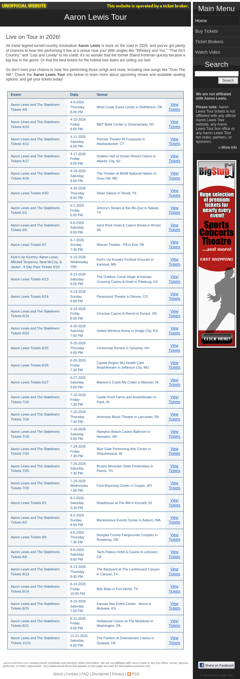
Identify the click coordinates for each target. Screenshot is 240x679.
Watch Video (207, 52)
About (58, 674)
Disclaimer (100, 674)
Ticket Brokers (209, 41)
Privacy (118, 674)
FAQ (85, 674)
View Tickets (174, 107)
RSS (136, 674)
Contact (72, 674)
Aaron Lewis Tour (95, 17)
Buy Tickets (206, 31)
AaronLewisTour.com (16, 663)
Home (201, 20)
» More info (227, 147)
